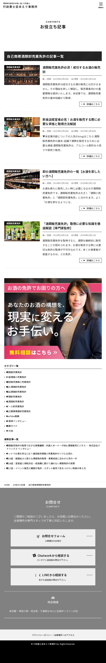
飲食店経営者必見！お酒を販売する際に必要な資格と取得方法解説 (71, 121)
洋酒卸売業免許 (14, 396)
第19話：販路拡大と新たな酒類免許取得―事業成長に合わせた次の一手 (41, 458)
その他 (9, 430)
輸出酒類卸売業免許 (16, 391)
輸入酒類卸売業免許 (16, 386)
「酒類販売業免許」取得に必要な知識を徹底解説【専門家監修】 (71, 225)
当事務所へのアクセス (64, 634)
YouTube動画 (12, 416)
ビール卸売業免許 (15, 406)
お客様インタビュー (16, 421)
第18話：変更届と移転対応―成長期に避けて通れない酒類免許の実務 (40, 463)
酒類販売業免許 (14, 372)
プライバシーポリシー (42, 634)
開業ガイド (11, 426)
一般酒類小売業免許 (16, 377)
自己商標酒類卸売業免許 (18, 411)
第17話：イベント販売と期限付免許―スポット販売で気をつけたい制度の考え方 (46, 468)
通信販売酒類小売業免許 (18, 382)
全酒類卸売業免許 (15, 401)
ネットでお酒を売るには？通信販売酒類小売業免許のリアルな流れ (39, 453)
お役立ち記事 (19, 484)
